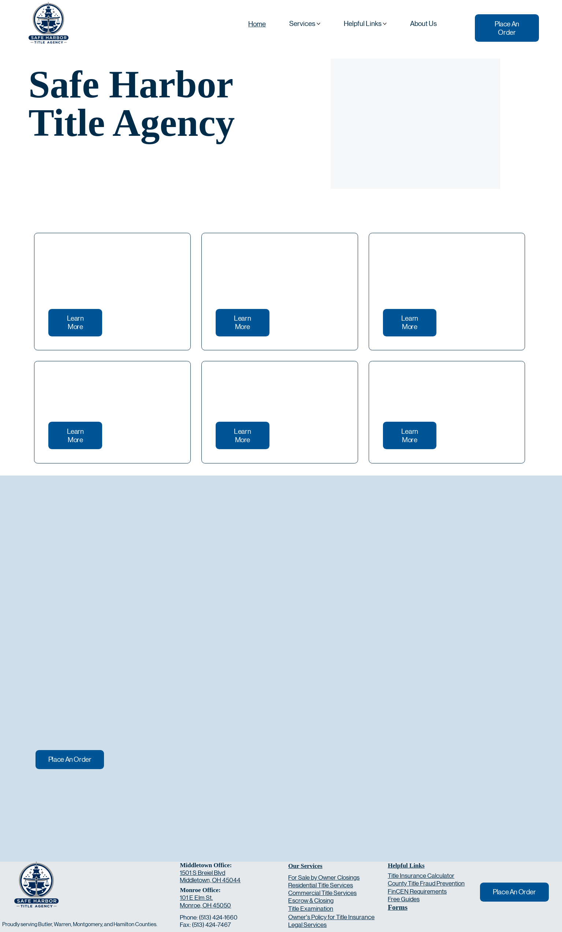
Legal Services (307, 924)
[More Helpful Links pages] (385, 24)
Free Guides (404, 899)
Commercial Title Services (322, 892)
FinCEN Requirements (417, 891)
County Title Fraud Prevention (426, 883)
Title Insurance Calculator (421, 875)
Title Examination (310, 908)
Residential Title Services (320, 885)
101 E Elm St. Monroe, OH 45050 (205, 901)
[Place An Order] (507, 28)
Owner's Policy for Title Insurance (331, 917)
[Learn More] (75, 322)
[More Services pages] (318, 24)
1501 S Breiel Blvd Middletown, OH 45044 (210, 876)
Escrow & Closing (311, 900)
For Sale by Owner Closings (324, 877)
